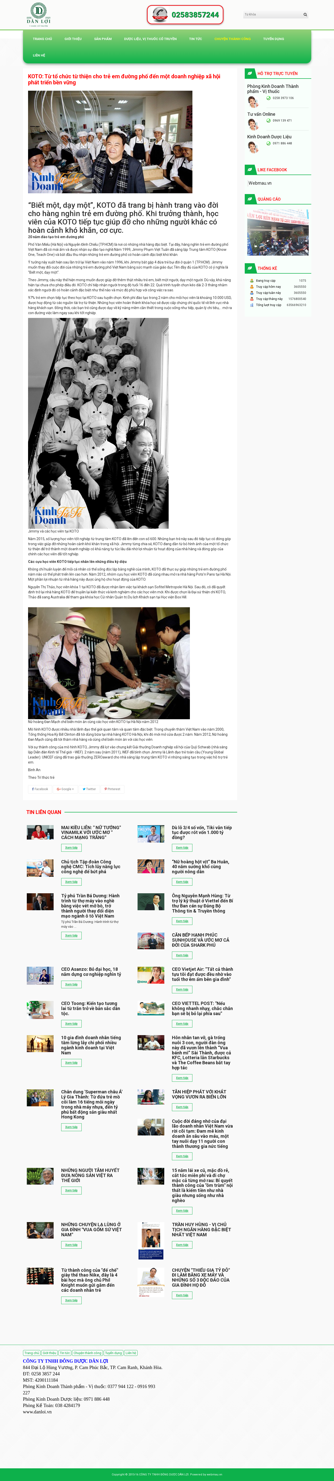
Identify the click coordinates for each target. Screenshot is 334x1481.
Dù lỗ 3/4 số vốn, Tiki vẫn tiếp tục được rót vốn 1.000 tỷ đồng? (202, 832)
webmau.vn (214, 1474)
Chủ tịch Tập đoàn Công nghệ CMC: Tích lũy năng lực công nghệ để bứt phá (90, 867)
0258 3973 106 (283, 98)
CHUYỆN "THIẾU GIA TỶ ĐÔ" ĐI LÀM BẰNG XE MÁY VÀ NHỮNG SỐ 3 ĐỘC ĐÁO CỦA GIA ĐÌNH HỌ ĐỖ (201, 1277)
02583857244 (195, 14)
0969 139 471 (282, 120)
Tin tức (195, 39)
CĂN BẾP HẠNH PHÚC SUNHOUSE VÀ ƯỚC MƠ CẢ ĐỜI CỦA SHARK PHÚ (200, 940)
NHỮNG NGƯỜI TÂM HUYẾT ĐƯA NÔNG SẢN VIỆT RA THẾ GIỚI (90, 1175)
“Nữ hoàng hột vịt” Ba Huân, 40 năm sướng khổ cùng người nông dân (200, 867)
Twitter (89, 789)
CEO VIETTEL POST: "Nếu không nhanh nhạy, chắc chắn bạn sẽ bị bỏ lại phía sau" (202, 1008)
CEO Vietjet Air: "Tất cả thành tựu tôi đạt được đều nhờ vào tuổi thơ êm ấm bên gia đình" (202, 974)
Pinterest (112, 789)
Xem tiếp (71, 847)
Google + (65, 789)
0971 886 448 (282, 143)
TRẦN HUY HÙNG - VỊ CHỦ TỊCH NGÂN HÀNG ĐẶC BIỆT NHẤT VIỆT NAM (201, 1229)
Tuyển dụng (273, 39)
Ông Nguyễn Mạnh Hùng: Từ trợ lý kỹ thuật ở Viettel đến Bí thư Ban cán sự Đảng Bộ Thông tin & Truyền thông (202, 903)
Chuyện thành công (232, 39)
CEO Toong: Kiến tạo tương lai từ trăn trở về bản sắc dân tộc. (90, 1008)
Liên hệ (39, 55)
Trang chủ (42, 39)
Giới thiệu (73, 39)
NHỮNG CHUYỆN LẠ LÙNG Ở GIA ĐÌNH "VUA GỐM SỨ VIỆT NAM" (91, 1229)
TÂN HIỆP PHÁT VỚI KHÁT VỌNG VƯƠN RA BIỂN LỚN (199, 1094)
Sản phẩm (103, 39)
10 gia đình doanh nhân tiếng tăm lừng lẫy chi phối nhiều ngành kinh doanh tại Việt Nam (91, 1045)
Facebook (40, 789)
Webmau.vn (260, 183)
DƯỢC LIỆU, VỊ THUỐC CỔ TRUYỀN (150, 39)
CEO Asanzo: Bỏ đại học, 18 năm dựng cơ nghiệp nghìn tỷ (91, 971)
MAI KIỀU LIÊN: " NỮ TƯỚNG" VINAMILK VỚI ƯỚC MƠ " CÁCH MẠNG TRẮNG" (91, 832)
